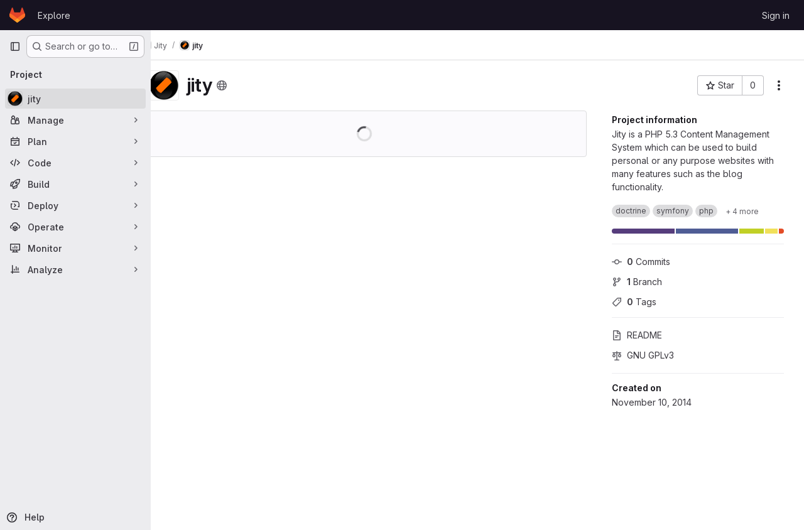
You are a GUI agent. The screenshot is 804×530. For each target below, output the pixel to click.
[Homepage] (17, 15)
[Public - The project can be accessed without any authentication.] (246, 85)
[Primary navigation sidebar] (15, 46)
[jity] (75, 99)
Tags (634, 301)
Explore (54, 15)
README (637, 335)
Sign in (776, 15)
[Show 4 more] (742, 211)
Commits (641, 261)
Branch (637, 281)
